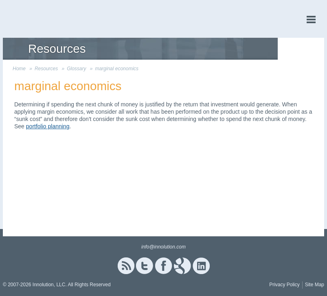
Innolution (33, 18)
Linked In (201, 265)
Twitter (144, 265)
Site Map (314, 284)
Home (19, 68)
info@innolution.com (163, 247)
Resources (46, 68)
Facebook (163, 265)
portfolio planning (48, 126)
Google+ (182, 265)
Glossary (76, 68)
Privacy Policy (284, 284)
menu (311, 20)
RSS (125, 265)
